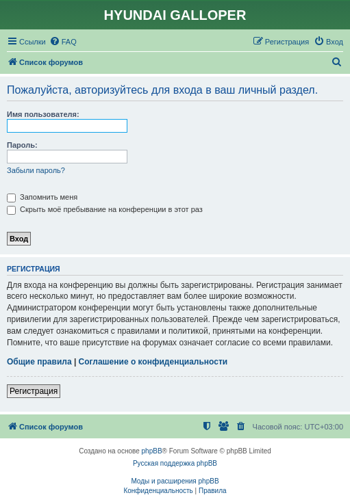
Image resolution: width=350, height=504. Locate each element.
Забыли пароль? (36, 170)
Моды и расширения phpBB (174, 481)
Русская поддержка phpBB (175, 463)
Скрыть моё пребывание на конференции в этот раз (105, 209)
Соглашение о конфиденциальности (153, 362)
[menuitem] (63, 42)
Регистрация (34, 391)
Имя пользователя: (43, 114)
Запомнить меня (42, 197)
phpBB (152, 451)
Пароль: (22, 145)
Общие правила (39, 362)
